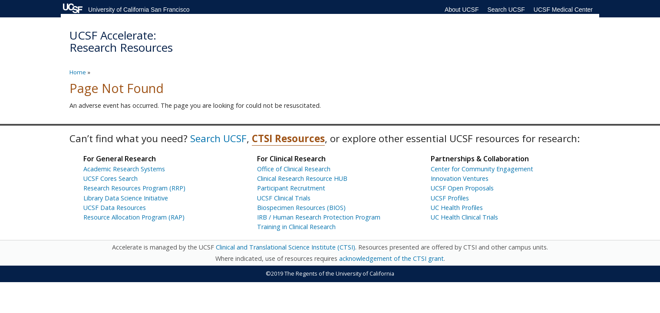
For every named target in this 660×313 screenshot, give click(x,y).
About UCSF (462, 9)
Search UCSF (506, 9)
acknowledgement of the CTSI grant (391, 258)
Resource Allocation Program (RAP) (134, 217)
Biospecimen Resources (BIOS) (301, 207)
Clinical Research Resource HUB (302, 178)
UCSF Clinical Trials (283, 198)
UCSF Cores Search (110, 178)
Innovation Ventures (459, 178)
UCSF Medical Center (563, 9)
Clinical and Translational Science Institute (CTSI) (285, 247)
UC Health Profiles (457, 207)
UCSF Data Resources (114, 207)
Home (77, 72)
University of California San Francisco (138, 9)
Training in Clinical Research (296, 227)
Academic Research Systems (124, 169)
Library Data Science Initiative (125, 198)
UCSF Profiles (450, 198)
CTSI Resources (288, 138)
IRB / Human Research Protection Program (318, 217)
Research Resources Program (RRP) (134, 188)
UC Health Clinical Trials (464, 217)
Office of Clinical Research (293, 169)
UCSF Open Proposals (462, 188)
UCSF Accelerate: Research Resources (121, 41)
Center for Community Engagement (482, 169)
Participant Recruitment (291, 188)
